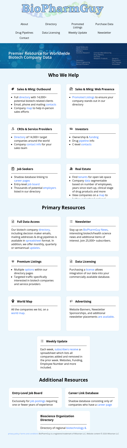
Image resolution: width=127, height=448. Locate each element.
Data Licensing (51, 32)
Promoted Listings (77, 25)
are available (106, 316)
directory (24, 97)
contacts (51, 104)
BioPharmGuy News (95, 229)
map (29, 108)
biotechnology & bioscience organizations (63, 429)
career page (104, 404)
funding (93, 137)
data (87, 180)
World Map (24, 301)
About (24, 24)
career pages (22, 180)
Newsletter (104, 32)
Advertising (83, 301)
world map (17, 313)
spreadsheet (33, 240)
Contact (24, 38)
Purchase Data (104, 24)
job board (34, 184)
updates (35, 248)
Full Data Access (28, 222)
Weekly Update (77, 32)
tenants (83, 177)
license (90, 269)
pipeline (84, 141)
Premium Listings (29, 261)
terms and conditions (29, 433)
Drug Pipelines (24, 32)
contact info (33, 144)
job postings (37, 401)
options (29, 269)
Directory (51, 24)
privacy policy (13, 433)
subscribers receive (66, 349)
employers (49, 188)
